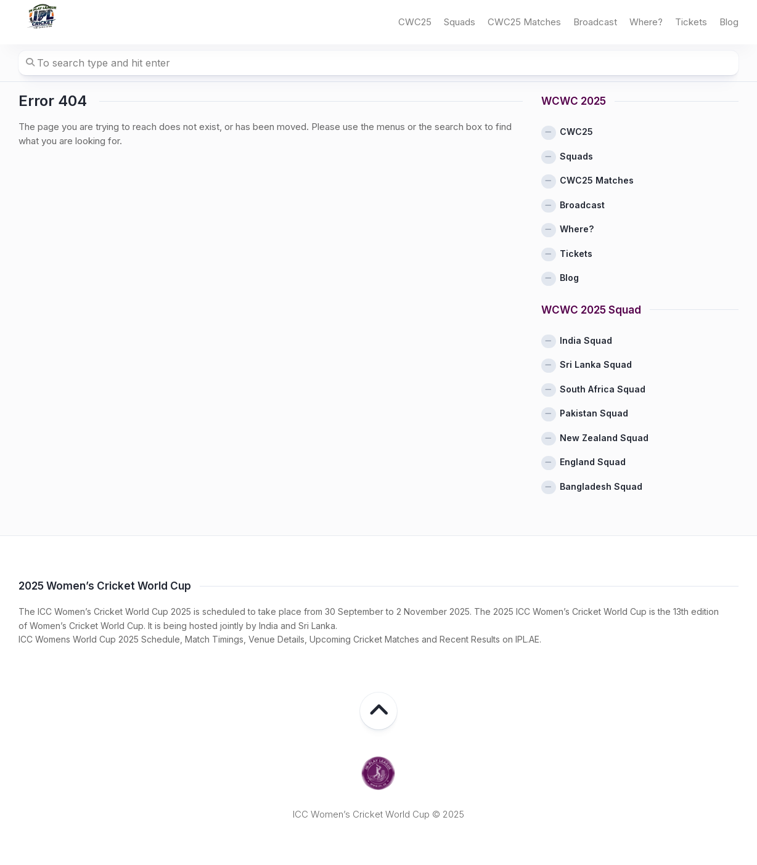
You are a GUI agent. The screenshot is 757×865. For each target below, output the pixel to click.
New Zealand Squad (604, 437)
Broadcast (595, 22)
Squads (459, 22)
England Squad (593, 462)
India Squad (586, 340)
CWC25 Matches (524, 22)
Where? (646, 22)
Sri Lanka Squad (596, 364)
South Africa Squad (602, 389)
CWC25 (415, 22)
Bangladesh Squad (601, 486)
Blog (729, 22)
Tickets (691, 22)
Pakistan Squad (594, 413)
